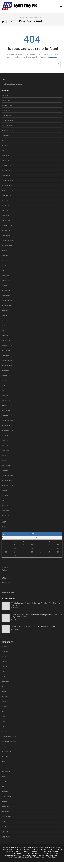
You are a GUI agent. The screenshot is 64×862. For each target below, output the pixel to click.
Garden (4, 727)
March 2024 (6, 220)
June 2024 (5, 205)
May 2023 (5, 270)
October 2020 (7, 425)
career (4, 667)
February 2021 (7, 405)
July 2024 (5, 200)
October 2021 (7, 365)
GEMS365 (52, 851)
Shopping (5, 792)
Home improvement (9, 737)
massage (5, 757)
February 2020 (7, 460)
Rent (3, 777)
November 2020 (7, 420)
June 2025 (5, 145)
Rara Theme (34, 857)
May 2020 (5, 445)
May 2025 (5, 150)
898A (57, 851)
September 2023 (7, 250)
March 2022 (6, 340)
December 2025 (7, 115)
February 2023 (7, 285)
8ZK (31, 853)
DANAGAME (50, 855)
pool (3, 767)
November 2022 (7, 300)
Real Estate (6, 772)
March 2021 (6, 400)
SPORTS (4, 802)
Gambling (5, 717)
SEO (3, 787)
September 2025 (7, 130)
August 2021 (6, 375)
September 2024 (7, 190)
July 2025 (5, 140)
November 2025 (7, 120)
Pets (3, 762)
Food (4, 712)
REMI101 (9, 853)
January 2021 (6, 410)
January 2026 (6, 110)
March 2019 (6, 516)
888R (35, 853)
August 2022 (6, 315)
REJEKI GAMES (17, 853)
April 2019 (5, 511)
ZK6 (31, 851)
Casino (4, 672)
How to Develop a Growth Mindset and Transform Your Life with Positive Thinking (35, 604)
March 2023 (6, 280)
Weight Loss (6, 837)
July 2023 (5, 260)
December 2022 (7, 295)
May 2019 (5, 506)
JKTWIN (55, 853)
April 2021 (5, 395)
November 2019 (7, 475)
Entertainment (7, 687)
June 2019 (5, 501)
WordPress (52, 857)
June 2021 (5, 385)
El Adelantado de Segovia (12, 84)
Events (4, 692)
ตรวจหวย (5, 568)
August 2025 (6, 135)
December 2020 (7, 415)
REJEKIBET (26, 851)
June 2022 (5, 325)
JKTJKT (49, 853)
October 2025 (7, 125)
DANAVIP (42, 855)
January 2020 (6, 465)
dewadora (6, 848)
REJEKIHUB (9, 855)
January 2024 (6, 230)
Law (3, 747)
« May (3, 534)
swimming (5, 812)
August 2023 (6, 255)
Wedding (5, 832)
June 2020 (5, 440)
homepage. (52, 57)
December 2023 (7, 235)
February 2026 (7, 105)
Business (5, 662)
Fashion (4, 697)
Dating (4, 677)
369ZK (57, 855)
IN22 (45, 853)
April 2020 (5, 450)
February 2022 (7, 345)
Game (3, 722)
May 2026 (5, 95)
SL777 (23, 855)
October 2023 (7, 245)
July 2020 (5, 435)
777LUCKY (26, 853)
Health (4, 732)
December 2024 (7, 175)
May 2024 (5, 210)
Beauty (4, 657)
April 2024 (5, 215)
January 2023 (6, 290)
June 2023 (5, 265)
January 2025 (6, 170)
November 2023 (7, 240)
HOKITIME (16, 855)
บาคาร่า (4, 527)
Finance (4, 707)
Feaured (5, 702)
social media (6, 797)
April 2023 (5, 275)
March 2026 (6, 100)
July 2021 (5, 380)
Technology (6, 817)
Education (5, 682)
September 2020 (7, 430)
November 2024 (7, 180)
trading (4, 822)
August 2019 (6, 490)
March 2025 (6, 160)
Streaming (5, 807)
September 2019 (7, 485)
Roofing (4, 782)
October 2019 (7, 480)
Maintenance (6, 752)
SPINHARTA (37, 851)
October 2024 (7, 185)
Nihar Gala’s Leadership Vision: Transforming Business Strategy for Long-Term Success (36, 616)
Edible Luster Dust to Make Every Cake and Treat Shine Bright (34, 626)
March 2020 (6, 455)
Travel (4, 827)
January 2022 (6, 350)
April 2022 (5, 335)
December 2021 (7, 355)
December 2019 (7, 470)
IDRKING (40, 853)
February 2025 (7, 165)
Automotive (6, 652)
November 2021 (7, 360)
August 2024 (6, 195)
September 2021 (7, 370)
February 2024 (7, 225)
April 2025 (5, 155)
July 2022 (5, 320)
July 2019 (5, 495)
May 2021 (5, 390)
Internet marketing (9, 742)
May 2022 (5, 330)
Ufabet (4, 570)
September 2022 (7, 310)
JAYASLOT (45, 851)
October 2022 (7, 305)
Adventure (6, 647)
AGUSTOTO (14, 848)
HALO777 (28, 855)
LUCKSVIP (35, 855)
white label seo (8, 592)
